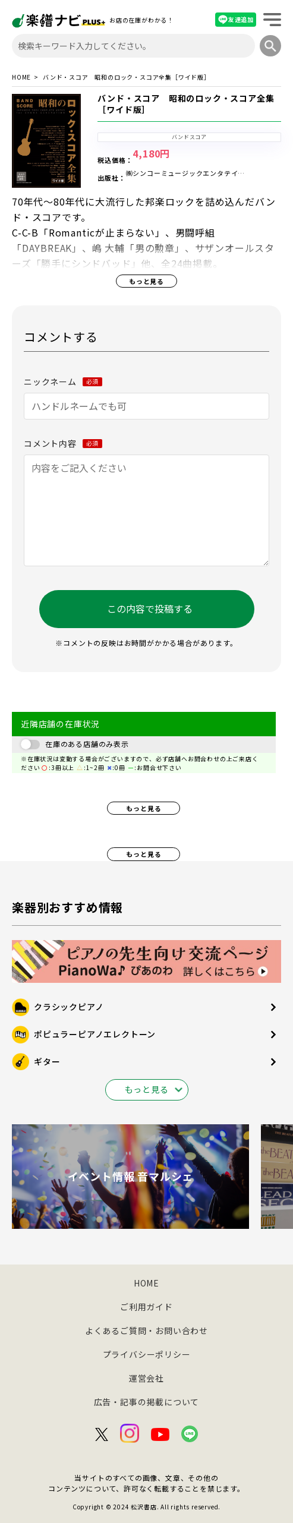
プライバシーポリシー (147, 1354)
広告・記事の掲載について (147, 1402)
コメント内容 (63, 443)
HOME (21, 77)
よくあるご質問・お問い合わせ (146, 1330)
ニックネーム (63, 381)
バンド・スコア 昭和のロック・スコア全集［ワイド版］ (185, 104)
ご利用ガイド (146, 1307)
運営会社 (146, 1378)
